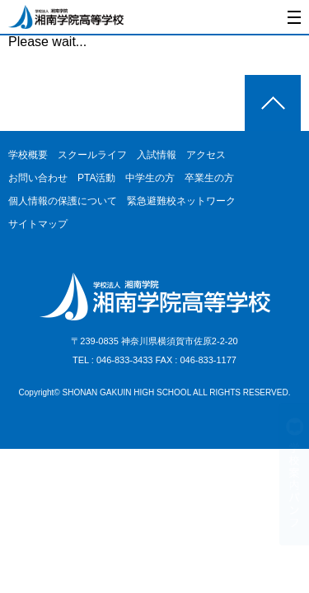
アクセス (206, 155)
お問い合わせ (38, 178)
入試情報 (156, 155)
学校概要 (28, 155)
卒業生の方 (209, 178)
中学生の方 (150, 178)
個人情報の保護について (62, 201)
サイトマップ (38, 224)
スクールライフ (92, 155)
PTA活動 (96, 178)
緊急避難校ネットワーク (181, 201)
